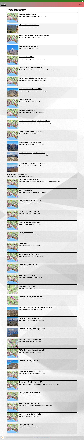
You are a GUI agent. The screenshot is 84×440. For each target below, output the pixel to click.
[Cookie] (2, 437)
